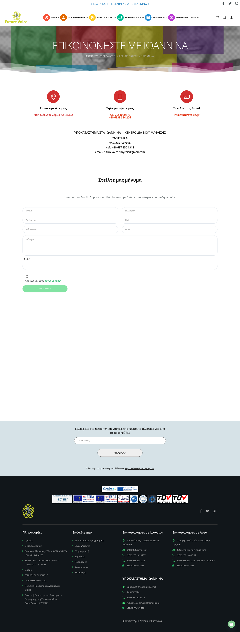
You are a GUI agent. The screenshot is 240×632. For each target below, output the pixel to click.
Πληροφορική (82, 551)
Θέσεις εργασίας (33, 545)
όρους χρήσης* (52, 280)
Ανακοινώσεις (82, 567)
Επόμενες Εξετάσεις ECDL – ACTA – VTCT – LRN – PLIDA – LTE (46, 553)
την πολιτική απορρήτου (139, 468)
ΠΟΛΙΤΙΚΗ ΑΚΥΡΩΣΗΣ (35, 580)
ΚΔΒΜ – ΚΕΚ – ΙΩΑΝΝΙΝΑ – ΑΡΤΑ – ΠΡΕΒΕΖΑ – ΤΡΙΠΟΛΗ (42, 562)
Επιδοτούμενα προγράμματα (89, 540)
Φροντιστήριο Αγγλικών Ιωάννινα (142, 621)
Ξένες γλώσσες (82, 545)
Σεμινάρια (80, 556)
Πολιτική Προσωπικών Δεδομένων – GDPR (43, 587)
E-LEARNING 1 (99, 4)
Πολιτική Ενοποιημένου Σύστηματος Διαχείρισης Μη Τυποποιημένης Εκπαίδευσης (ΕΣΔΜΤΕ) (43, 599)
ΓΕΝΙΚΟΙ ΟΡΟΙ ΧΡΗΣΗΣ (36, 575)
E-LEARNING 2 (120, 4)
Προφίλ (28, 540)
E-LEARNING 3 (140, 4)
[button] (195, 17)
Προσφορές (81, 561)
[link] (223, 3)
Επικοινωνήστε (133, 565)
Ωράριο (28, 569)
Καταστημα (80, 572)
